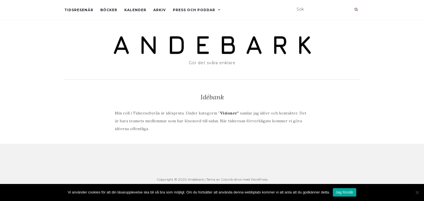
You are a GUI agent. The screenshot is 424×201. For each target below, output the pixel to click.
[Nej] (417, 192)
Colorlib (227, 179)
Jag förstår (344, 192)
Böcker (108, 10)
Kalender (135, 10)
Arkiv (159, 10)
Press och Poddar (194, 10)
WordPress (259, 179)
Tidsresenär (78, 10)
